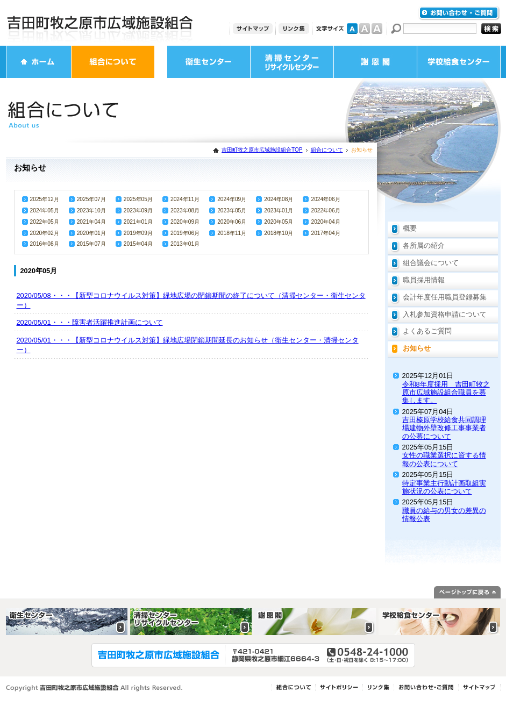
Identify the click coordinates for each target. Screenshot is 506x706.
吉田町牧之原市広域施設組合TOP (262, 150)
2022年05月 (44, 222)
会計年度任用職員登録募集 (445, 297)
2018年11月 (231, 233)
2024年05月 (44, 210)
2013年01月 (184, 244)
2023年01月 (278, 210)
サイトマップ (253, 28)
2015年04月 (138, 244)
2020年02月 (44, 233)
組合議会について (431, 263)
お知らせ (417, 348)
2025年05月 (138, 199)
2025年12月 (44, 199)
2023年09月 (138, 210)
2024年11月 (184, 199)
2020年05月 (278, 222)
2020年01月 (91, 233)
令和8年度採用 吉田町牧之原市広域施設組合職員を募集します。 (446, 392)
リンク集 (294, 28)
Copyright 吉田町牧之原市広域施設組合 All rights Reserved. (94, 687)
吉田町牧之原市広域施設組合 (100, 23)
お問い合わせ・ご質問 (459, 13)
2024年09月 (231, 199)
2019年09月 (138, 233)
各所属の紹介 (424, 245)
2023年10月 (91, 210)
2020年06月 (231, 222)
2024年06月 (325, 199)
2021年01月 (138, 222)
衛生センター (208, 62)
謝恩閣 (375, 62)
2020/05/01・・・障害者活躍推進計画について (90, 322)
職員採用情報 (424, 280)
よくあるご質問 (427, 331)
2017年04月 (325, 233)
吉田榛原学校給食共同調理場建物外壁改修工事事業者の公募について (444, 428)
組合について (113, 62)
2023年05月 (231, 210)
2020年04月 (325, 222)
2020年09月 (184, 222)
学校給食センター (458, 62)
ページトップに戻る (467, 592)
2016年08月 (44, 244)
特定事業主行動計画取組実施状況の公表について (444, 487)
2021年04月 (91, 222)
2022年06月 (325, 210)
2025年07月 (91, 199)
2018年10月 (278, 233)
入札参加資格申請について (445, 314)
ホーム (38, 62)
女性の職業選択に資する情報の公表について (444, 459)
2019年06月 (184, 233)
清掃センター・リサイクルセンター (292, 62)
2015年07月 (91, 244)
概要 (410, 228)
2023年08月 (184, 210)
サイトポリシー (339, 687)
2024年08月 (278, 199)
